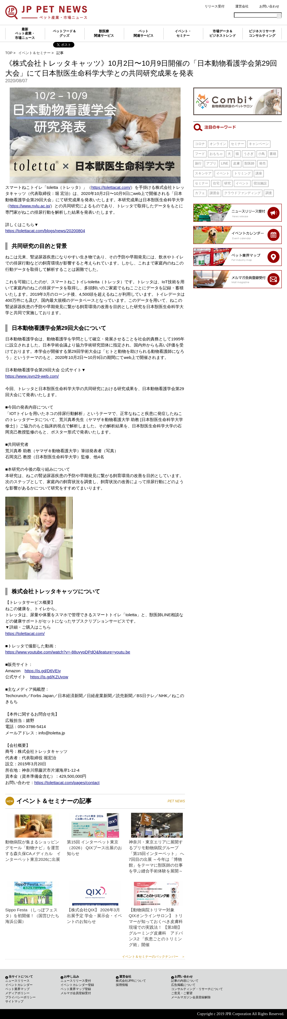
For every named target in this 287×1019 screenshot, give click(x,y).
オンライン (218, 144)
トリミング (242, 173)
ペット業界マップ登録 (76, 989)
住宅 (216, 183)
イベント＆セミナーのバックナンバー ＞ (153, 957)
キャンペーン (259, 144)
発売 (262, 163)
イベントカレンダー (19, 984)
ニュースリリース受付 (76, 980)
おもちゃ (216, 154)
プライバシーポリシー (20, 997)
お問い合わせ (269, 6)
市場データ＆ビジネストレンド (222, 33)
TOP (8, 53)
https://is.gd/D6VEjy (43, 670)
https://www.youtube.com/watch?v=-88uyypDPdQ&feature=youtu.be (67, 652)
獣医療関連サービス (104, 33)
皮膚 (236, 163)
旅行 (198, 163)
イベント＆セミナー (34, 53)
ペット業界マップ (17, 989)
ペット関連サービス (143, 33)
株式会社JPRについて (131, 980)
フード (200, 154)
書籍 (273, 154)
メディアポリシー (17, 993)
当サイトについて (21, 976)
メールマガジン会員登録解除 (191, 997)
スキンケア (203, 173)
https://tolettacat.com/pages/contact (67, 782)
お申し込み (71, 976)
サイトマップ (14, 1001)
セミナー (237, 144)
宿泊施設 (260, 183)
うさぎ (249, 154)
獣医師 (249, 163)
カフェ (200, 193)
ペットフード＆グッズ (64, 33)
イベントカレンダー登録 (77, 984)
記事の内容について (185, 980)
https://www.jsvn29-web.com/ (32, 376)
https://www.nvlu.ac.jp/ (29, 205)
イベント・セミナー (183, 33)
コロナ (200, 144)
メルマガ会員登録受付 (76, 993)
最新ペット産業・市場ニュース (25, 33)
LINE (224, 163)
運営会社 (242, 6)
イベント (222, 173)
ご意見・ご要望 (181, 993)
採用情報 (122, 984)
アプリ (211, 163)
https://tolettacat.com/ (111, 187)
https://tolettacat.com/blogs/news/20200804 (45, 230)
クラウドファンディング (242, 193)
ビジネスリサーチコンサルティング (262, 33)
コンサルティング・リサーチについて (197, 989)
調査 (268, 193)
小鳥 (261, 154)
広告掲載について (183, 984)
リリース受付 (215, 6)
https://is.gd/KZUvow (49, 676)
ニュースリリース (17, 980)
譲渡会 (215, 193)
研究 (227, 183)
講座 (258, 173)
